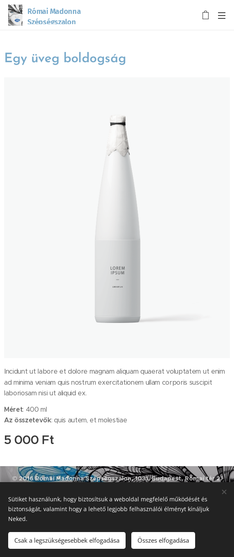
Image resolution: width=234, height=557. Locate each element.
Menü (221, 15)
